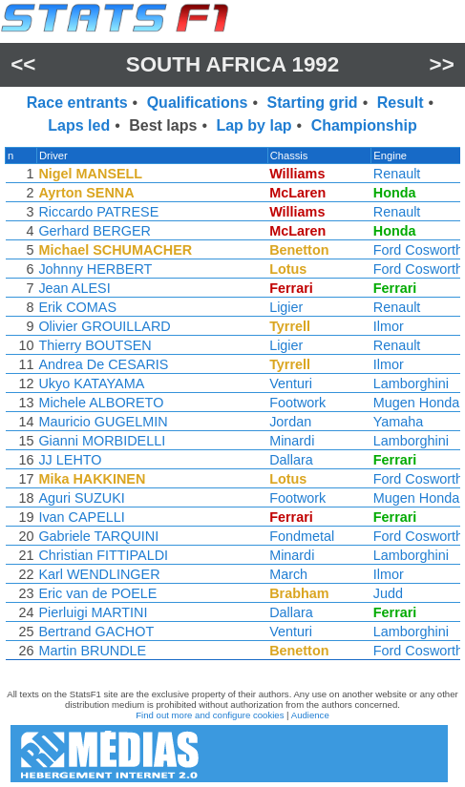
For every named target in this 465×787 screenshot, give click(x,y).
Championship (364, 125)
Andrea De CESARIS (102, 364)
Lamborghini (413, 383)
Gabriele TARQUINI (97, 536)
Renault (399, 173)
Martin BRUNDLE (91, 650)
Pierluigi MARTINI (91, 612)
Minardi (293, 440)
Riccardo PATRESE (97, 211)
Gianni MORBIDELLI (100, 440)
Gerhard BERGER (93, 230)
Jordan (292, 421)
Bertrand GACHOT (95, 631)
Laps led (79, 125)
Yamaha (400, 421)
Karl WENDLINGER (98, 574)
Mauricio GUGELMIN (101, 421)
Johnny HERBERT (94, 269)
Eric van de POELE (96, 593)
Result (400, 102)
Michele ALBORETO (99, 402)
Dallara (293, 459)
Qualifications (197, 102)
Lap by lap (253, 125)
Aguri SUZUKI (80, 498)
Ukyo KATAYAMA (90, 383)
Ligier (288, 307)
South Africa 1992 (233, 64)
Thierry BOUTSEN (93, 345)
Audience (310, 715)
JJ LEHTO (68, 459)
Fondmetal (303, 536)
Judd (390, 593)
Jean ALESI (73, 288)
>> (442, 64)
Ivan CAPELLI (80, 517)
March (290, 574)
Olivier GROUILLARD (103, 326)
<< (23, 64)
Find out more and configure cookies (210, 715)
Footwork (299, 402)
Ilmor (390, 326)
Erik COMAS (76, 307)
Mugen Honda (418, 402)
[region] (232, 408)
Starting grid (312, 102)
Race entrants (77, 102)
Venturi (292, 383)
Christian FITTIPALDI (102, 555)
